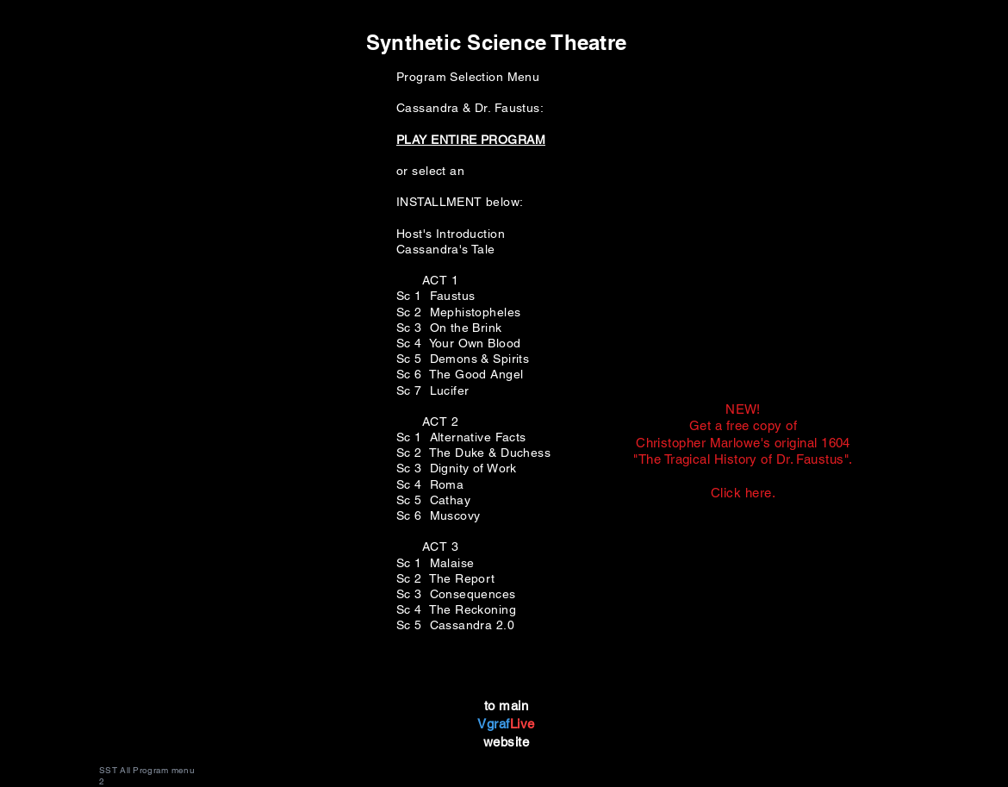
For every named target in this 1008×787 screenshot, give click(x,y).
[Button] (741, 452)
